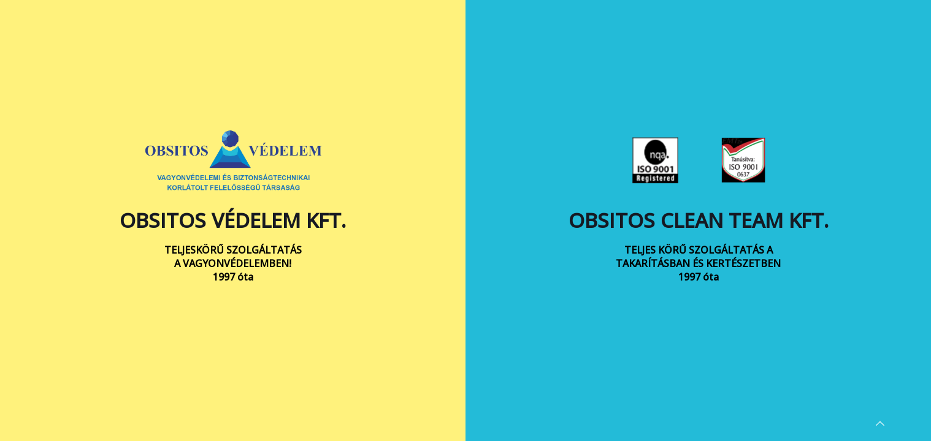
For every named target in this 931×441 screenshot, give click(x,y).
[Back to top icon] (880, 423)
